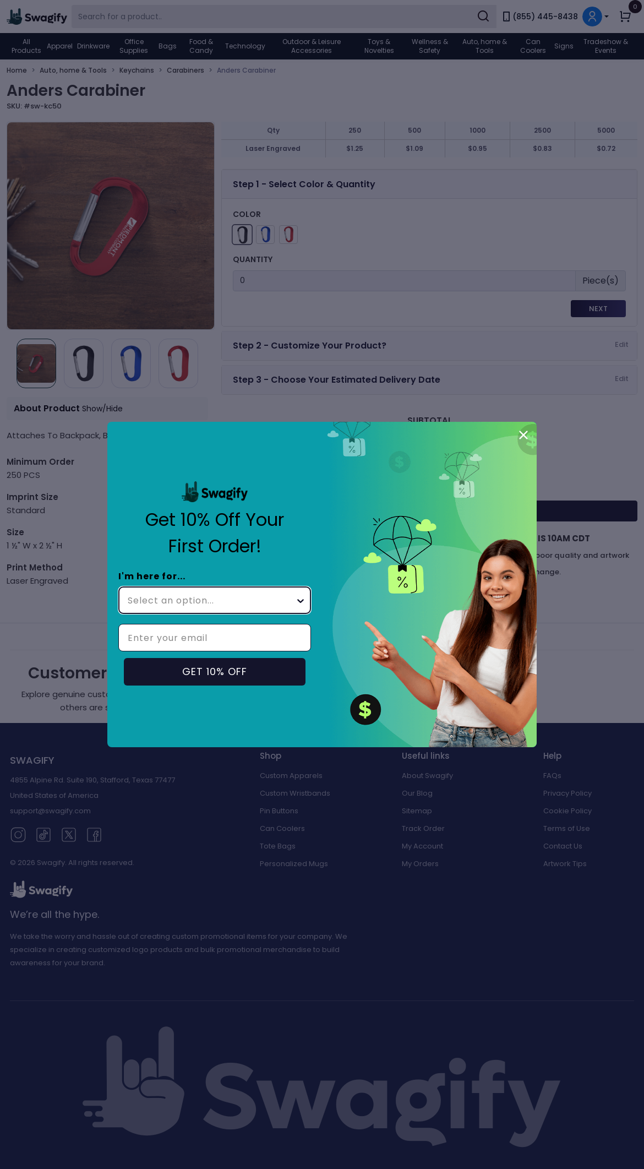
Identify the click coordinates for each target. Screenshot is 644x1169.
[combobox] (211, 600)
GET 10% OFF (214, 671)
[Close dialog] (523, 435)
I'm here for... (151, 576)
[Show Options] (300, 600)
